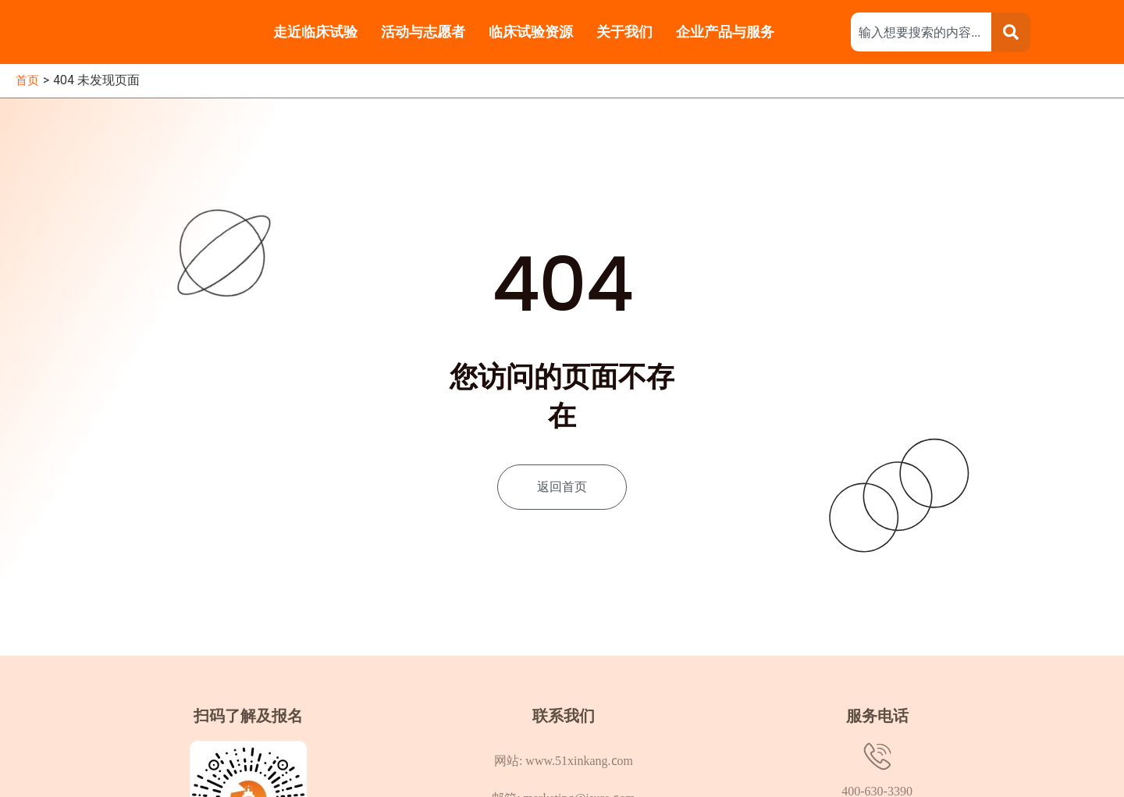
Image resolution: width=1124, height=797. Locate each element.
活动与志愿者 (423, 31)
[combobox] (921, 32)
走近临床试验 (315, 31)
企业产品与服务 (727, 31)
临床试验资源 (531, 31)
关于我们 (624, 31)
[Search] (1010, 32)
